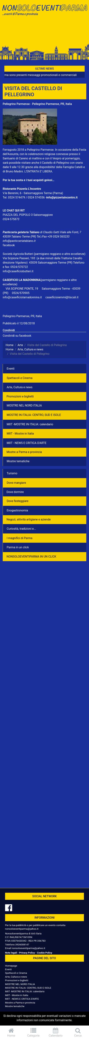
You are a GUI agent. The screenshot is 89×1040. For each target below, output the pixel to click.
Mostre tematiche (18, 461)
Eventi (11, 368)
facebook (9, 245)
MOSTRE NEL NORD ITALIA (24, 405)
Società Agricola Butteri (18, 254)
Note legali (11, 952)
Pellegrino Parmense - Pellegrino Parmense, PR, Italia (37, 104)
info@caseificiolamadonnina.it (22, 297)
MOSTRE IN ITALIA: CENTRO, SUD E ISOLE (34, 415)
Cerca (78, 1032)
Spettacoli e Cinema (19, 378)
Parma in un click (18, 547)
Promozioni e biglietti (20, 396)
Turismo (12, 473)
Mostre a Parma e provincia (24, 452)
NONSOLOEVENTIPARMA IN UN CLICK (31, 556)
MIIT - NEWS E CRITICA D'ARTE (26, 443)
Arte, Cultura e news (19, 387)
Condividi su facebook (17, 335)
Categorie (33, 1032)
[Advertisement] (44, 31)
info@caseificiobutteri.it (18, 271)
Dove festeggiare (17, 501)
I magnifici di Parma (19, 538)
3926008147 (22, 944)
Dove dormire (15, 492)
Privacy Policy (27, 952)
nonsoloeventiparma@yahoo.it (21, 928)
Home (11, 1032)
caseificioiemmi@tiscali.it (61, 297)
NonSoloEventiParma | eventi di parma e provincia (44, 10)
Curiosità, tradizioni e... (21, 528)
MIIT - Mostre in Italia (20, 433)
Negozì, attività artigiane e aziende (29, 519)
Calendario (56, 1032)
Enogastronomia (17, 510)
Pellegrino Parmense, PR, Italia (22, 316)
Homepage (11, 965)
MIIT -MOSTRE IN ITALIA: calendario (30, 424)
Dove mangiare (16, 482)
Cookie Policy (44, 952)
